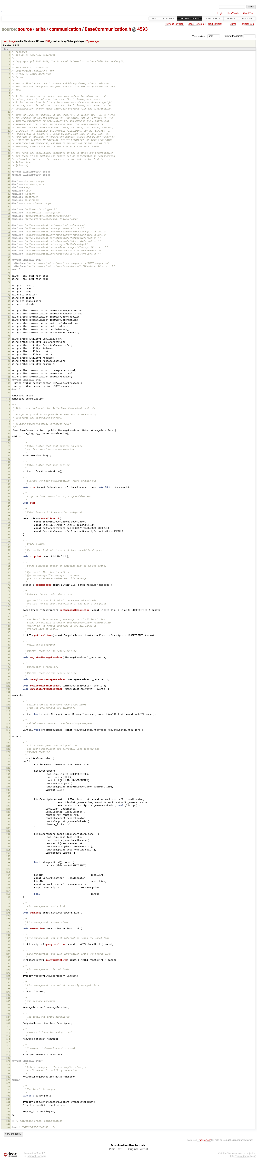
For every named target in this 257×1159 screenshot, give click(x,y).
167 (8, 575)
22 (9, 118)
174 (8, 597)
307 (8, 1017)
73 (9, 279)
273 (8, 910)
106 (8, 383)
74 (9, 282)
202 (8, 686)
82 (9, 307)
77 (9, 292)
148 (8, 515)
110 (8, 395)
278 (8, 925)
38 (9, 168)
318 (8, 1051)
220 (8, 742)
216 (8, 730)
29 (9, 140)
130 (8, 459)
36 (9, 162)
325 (8, 1073)
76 (9, 288)
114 (8, 408)
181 (8, 619)
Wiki (154, 18)
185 (8, 632)
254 (8, 850)
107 (8, 386)
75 (9, 285)
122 (8, 433)
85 (9, 317)
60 (9, 238)
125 (8, 443)
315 (8, 1042)
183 (8, 626)
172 (8, 591)
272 (8, 906)
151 (8, 525)
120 (8, 427)
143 (8, 500)
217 (8, 733)
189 (8, 645)
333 (8, 1099)
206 (8, 698)
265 (8, 884)
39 (9, 172)
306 (8, 1014)
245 (8, 821)
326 (8, 1077)
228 (8, 768)
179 (8, 613)
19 (9, 109)
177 (8, 607)
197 (8, 670)
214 (8, 723)
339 (8, 1118)
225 (8, 758)
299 (8, 992)
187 (8, 638)
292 (8, 969)
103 (8, 373)
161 (8, 556)
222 (8, 749)
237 (8, 796)
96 (9, 351)
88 (9, 326)
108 (8, 389)
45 (9, 191)
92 (9, 339)
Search (231, 18)
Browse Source (190, 18)
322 (8, 1064)
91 (9, 336)
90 (9, 332)
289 (8, 960)
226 (8, 761)
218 (8, 736)
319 (8, 1055)
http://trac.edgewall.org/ (243, 1156)
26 (9, 131)
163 (8, 563)
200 (8, 679)
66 (9, 257)
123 (8, 437)
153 (8, 531)
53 (9, 216)
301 (8, 998)
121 (8, 430)
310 (8, 1026)
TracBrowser (204, 1140)
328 (8, 1083)
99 (9, 361)
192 (8, 654)
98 (9, 358)
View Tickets (212, 18)
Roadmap (168, 18)
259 (8, 865)
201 (8, 683)
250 (8, 837)
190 (8, 648)
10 (9, 80)
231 (8, 777)
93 (9, 342)
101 (8, 367)
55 (9, 222)
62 (9, 244)
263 (8, 878)
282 (8, 938)
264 (8, 881)
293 (8, 973)
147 (8, 512)
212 (8, 717)
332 (8, 1096)
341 (8, 1124)
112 (8, 402)
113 (8, 405)
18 (9, 105)
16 (9, 99)
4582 (47, 41)
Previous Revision (174, 24)
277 (8, 922)
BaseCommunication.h (108, 29)
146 (8, 509)
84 (9, 313)
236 (8, 793)
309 (8, 1023)
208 (8, 704)
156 (8, 541)
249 (8, 834)
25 (9, 128)
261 (8, 872)
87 (9, 323)
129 (8, 455)
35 (9, 159)
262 (8, 875)
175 (8, 601)
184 (8, 629)
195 (8, 664)
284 (8, 944)
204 (8, 692)
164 (8, 566)
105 (8, 380)
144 (8, 503)
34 (9, 156)
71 (9, 273)
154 (8, 534)
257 (8, 859)
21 (9, 115)
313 (8, 1036)
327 (8, 1080)
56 (9, 225)
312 (8, 1032)
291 (8, 966)
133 (8, 468)
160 (8, 553)
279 (8, 928)
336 (8, 1108)
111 (8, 399)
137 (8, 481)
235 (8, 790)
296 (8, 982)
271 (8, 903)
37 (9, 165)
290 (8, 963)
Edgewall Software (36, 1156)
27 (9, 134)
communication (65, 29)
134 (8, 471)
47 (9, 197)
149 (8, 519)
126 (8, 446)
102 (8, 370)
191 (8, 651)
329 (8, 1086)
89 (9, 329)
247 (8, 828)
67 (9, 260)
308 (8, 1020)
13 (9, 90)
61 (9, 241)
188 (8, 641)
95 (9, 348)
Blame (233, 24)
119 (8, 424)
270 (8, 900)
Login (220, 13)
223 (8, 752)
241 (8, 809)
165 (8, 569)
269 (8, 897)
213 (8, 720)
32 (9, 150)
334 (8, 1102)
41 (9, 178)
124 (8, 440)
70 (9, 269)
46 (9, 194)
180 (8, 616)
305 (8, 1010)
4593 (142, 29)
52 (9, 213)
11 (9, 83)
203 (8, 689)
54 (9, 219)
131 (8, 462)
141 (8, 493)
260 (8, 868)
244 (8, 818)
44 (9, 187)
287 (8, 954)
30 (9, 143)
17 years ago (92, 41)
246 (8, 824)
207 (8, 701)
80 (9, 301)
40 (9, 175)
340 (8, 1121)
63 (9, 247)
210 (8, 711)
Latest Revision (196, 24)
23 (9, 121)
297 (8, 985)
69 (9, 266)
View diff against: (240, 36)
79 (9, 298)
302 (8, 1001)
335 (8, 1105)
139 (8, 487)
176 (8, 604)
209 (8, 708)
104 (8, 377)
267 (8, 891)
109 (8, 392)
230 (8, 774)
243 (8, 815)
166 (8, 572)
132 (8, 465)
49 (9, 203)
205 (8, 695)
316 (8, 1045)
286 (8, 950)
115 (8, 411)
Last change (9, 41)
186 (8, 635)
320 (8, 1058)
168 (8, 578)
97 (9, 355)
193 (8, 657)
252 (8, 843)
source (25, 29)
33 (9, 153)
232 (8, 780)
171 (8, 588)
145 (8, 506)
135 (8, 474)
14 (9, 93)
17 (9, 102)
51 (9, 210)
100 (8, 364)
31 (9, 146)
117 (8, 418)
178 (8, 610)
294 (8, 976)
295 (8, 979)
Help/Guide (233, 13)
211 (8, 714)
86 (9, 320)
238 (8, 799)
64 (9, 250)
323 (8, 1067)
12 (9, 86)
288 (8, 957)
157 (8, 544)
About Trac (248, 13)
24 (9, 124)
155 (8, 537)
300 (8, 995)
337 (8, 1111)
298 (8, 988)
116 (8, 414)
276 (8, 919)
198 (8, 673)
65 (9, 254)
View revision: (199, 36)
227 (8, 764)
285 (8, 947)
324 (8, 1070)
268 (8, 894)
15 (9, 96)
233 (8, 783)
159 (8, 550)
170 (8, 585)
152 (8, 528)
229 (8, 771)
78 (9, 295)
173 (8, 594)
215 (8, 727)
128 (8, 452)
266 (8, 887)
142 (8, 496)
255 (8, 853)
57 (9, 228)
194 (8, 660)
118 (8, 421)
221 (8, 746)
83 (9, 310)
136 (8, 477)
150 (8, 522)
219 (8, 739)
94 (9, 345)
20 (9, 112)
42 (9, 181)
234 (8, 786)
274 (8, 913)
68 (9, 263)
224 (8, 755)
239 (8, 802)
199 (8, 676)
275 (8, 916)
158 (8, 547)
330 (8, 1089)
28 (9, 137)
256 (8, 856)
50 (9, 206)
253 (8, 846)
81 (9, 304)
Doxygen (247, 18)
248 (8, 831)
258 (8, 862)
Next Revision (215, 24)
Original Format (138, 1149)
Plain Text (115, 1149)
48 (9, 200)
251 (8, 840)
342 (8, 1127)
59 (9, 235)
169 (8, 582)
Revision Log (247, 24)
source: (9, 29)
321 (8, 1061)
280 (8, 932)
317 (8, 1048)
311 (8, 1029)
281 (8, 935)
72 (9, 276)
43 (9, 184)
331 (8, 1092)
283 (8, 941)
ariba (40, 29)
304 (8, 1007)
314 (8, 1039)
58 (9, 232)
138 (8, 484)
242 (8, 812)
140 (8, 490)
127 (8, 449)
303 (8, 1004)
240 (8, 805)
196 (8, 667)
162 (8, 559)
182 (8, 622)
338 (8, 1114)
